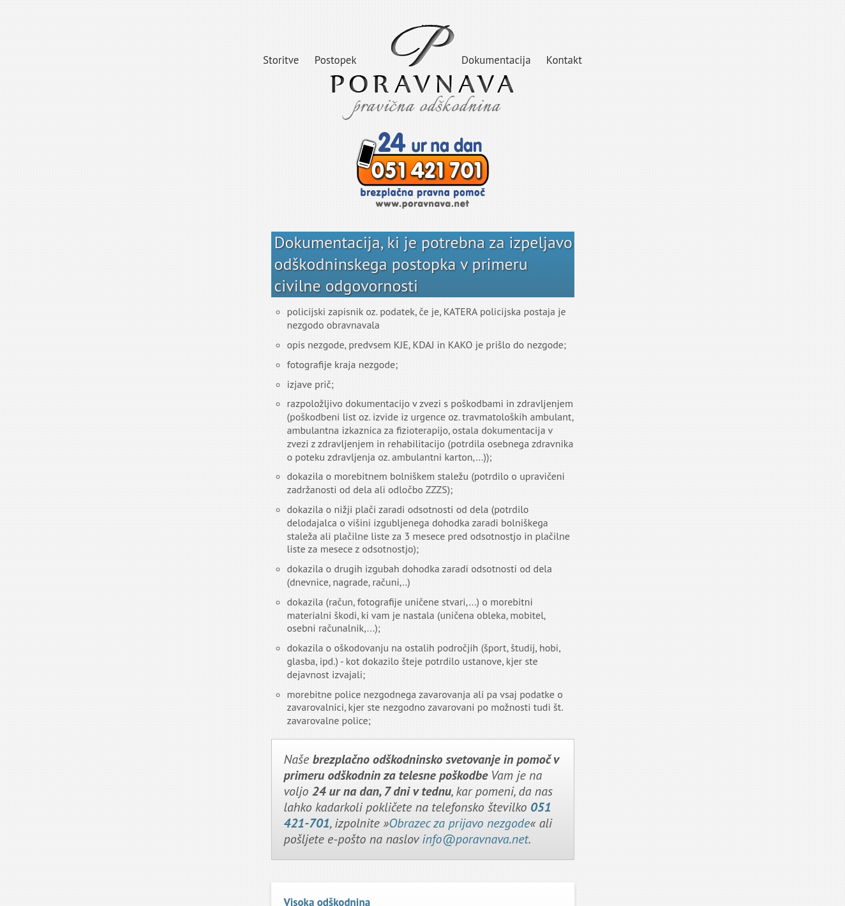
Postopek (336, 60)
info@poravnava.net (475, 839)
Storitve (281, 60)
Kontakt (564, 60)
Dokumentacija (496, 60)
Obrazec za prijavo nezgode (459, 823)
